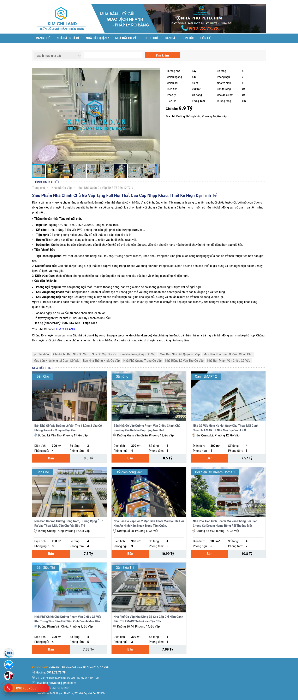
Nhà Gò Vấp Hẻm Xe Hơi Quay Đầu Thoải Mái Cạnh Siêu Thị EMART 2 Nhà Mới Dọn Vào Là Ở (225, 428)
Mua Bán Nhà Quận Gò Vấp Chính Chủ (227, 354)
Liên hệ (205, 38)
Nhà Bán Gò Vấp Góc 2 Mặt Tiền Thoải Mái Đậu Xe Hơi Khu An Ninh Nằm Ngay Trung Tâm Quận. (149, 523)
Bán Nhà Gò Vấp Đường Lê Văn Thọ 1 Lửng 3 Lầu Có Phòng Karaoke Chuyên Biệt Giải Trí (68, 428)
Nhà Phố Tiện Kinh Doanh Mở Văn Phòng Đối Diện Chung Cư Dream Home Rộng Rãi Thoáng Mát (225, 523)
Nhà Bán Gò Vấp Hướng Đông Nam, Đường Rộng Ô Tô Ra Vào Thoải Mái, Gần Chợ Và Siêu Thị (68, 523)
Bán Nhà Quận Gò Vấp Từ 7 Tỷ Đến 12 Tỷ (104, 187)
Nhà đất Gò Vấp (62, 187)
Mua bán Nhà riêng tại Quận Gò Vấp (56, 360)
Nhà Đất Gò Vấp (126, 38)
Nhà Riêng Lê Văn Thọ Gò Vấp (184, 360)
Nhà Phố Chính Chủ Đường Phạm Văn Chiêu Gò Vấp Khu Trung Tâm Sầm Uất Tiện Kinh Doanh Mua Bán (67, 619)
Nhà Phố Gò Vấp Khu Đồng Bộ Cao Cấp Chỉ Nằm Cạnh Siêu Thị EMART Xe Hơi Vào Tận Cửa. (148, 619)
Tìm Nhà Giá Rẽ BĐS (58, 688)
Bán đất (171, 38)
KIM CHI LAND (65, 329)
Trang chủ (42, 38)
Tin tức (188, 38)
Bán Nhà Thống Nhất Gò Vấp (101, 360)
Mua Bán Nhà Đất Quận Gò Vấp (180, 354)
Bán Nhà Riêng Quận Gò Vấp (138, 354)
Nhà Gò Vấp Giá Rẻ (104, 354)
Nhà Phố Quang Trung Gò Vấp (142, 360)
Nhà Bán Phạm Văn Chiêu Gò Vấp (228, 360)
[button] (156, 71)
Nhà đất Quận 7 (97, 38)
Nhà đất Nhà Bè (68, 38)
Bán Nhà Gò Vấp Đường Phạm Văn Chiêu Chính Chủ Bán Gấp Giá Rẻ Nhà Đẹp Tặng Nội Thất (147, 428)
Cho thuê (152, 38)
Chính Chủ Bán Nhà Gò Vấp (70, 354)
